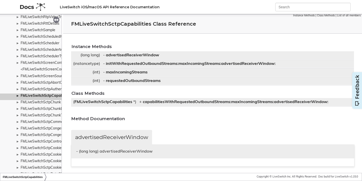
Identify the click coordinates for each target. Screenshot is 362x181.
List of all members (349, 15)
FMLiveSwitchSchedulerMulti (44, 50)
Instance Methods (304, 15)
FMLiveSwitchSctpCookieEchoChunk (50, 155)
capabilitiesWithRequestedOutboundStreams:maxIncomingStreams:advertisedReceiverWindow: (235, 102)
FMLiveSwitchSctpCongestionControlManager (58, 128)
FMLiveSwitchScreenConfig (43, 63)
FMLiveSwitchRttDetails (40, 24)
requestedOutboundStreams (133, 81)
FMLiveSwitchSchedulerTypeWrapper (51, 56)
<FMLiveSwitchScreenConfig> (45, 69)
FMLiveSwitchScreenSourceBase (47, 76)
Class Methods (326, 15)
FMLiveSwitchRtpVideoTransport (47, 17)
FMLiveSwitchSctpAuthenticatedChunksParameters (62, 89)
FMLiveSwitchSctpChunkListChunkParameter (57, 109)
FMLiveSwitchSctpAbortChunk (45, 83)
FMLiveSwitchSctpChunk (41, 102)
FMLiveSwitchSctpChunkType (44, 115)
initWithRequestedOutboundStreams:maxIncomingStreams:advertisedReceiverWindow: (191, 64)
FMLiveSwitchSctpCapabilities (46, 96)
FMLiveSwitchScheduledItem (44, 37)
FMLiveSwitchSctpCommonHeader (49, 122)
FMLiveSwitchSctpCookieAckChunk (49, 148)
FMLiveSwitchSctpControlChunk (47, 142)
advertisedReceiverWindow (132, 55)
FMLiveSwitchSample (38, 30)
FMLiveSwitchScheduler (40, 43)
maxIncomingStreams (127, 72)
